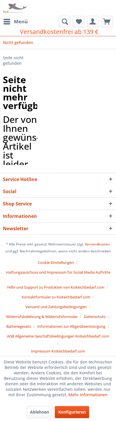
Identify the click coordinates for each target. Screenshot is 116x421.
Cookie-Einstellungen (56, 262)
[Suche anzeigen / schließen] (64, 21)
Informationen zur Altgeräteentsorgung (71, 326)
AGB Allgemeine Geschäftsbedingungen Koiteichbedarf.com (58, 336)
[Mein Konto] (92, 21)
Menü (15, 21)
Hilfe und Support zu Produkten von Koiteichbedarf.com (55, 287)
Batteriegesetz (18, 326)
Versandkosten (97, 244)
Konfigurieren (72, 412)
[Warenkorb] (107, 21)
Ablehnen (39, 412)
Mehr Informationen (88, 394)
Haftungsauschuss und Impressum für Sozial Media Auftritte (58, 272)
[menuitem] (15, 21)
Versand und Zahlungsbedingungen (56, 306)
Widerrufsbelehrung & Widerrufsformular (42, 316)
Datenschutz (95, 316)
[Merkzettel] (78, 21)
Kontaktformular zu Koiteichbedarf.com (56, 297)
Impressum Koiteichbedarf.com (58, 351)
